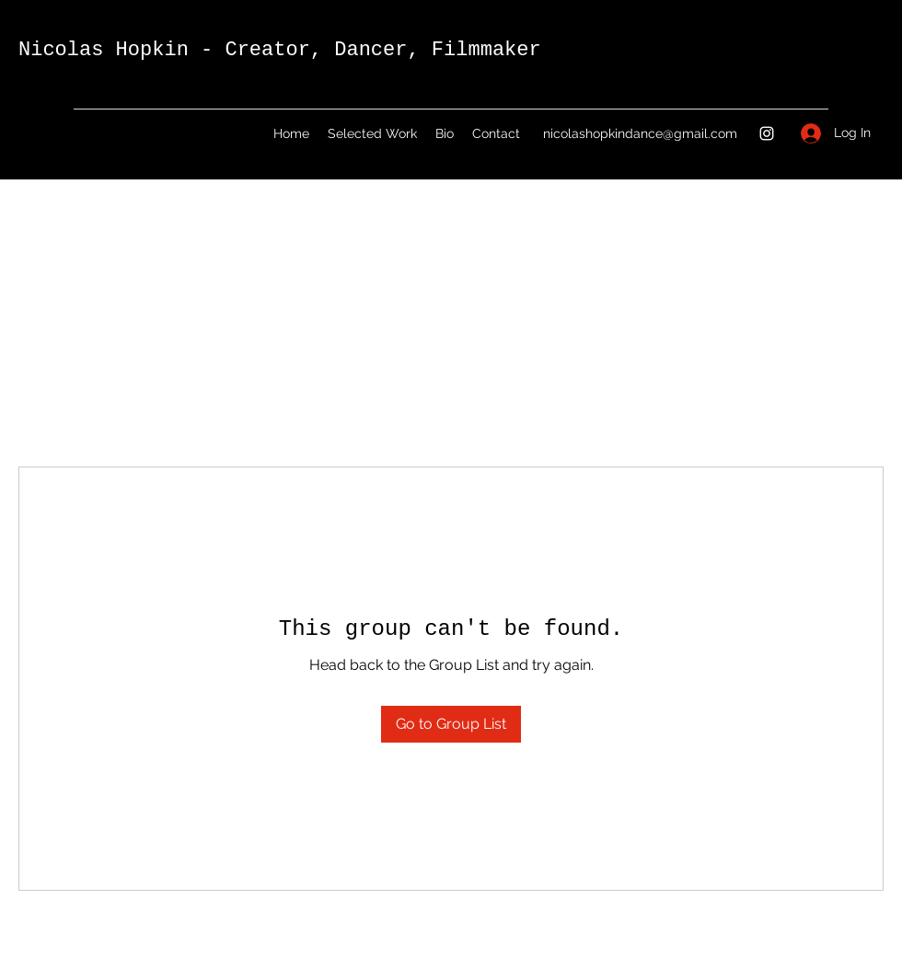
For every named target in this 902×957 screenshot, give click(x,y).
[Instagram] (766, 133)
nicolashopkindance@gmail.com (640, 133)
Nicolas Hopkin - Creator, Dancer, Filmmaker (279, 50)
